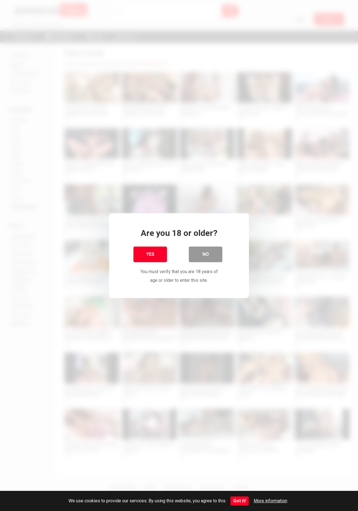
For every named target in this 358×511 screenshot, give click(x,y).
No (205, 254)
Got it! (239, 500)
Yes (150, 254)
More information (270, 500)
